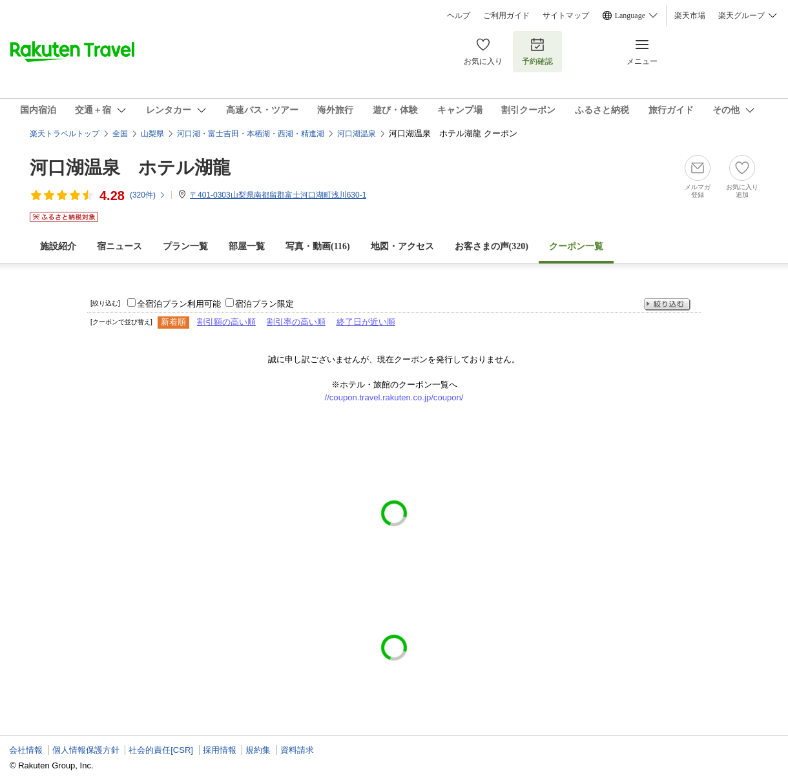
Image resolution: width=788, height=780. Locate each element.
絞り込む (667, 304)
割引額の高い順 (226, 322)
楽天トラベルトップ (64, 133)
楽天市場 (689, 15)
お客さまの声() (491, 246)
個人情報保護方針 (85, 750)
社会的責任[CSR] (161, 750)
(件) (148, 195)
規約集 (258, 750)
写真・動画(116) (317, 246)
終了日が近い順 (366, 322)
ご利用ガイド (506, 15)
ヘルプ (458, 15)
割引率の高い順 (296, 322)
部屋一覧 (247, 246)
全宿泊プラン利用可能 (179, 304)
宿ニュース (119, 246)
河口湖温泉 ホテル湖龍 (130, 168)
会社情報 (26, 750)
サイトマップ (566, 15)
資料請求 (297, 750)
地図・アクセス (402, 246)
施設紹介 (58, 246)
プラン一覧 (185, 246)
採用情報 (219, 750)
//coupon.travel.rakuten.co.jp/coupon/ (394, 397)
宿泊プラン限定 (264, 304)
